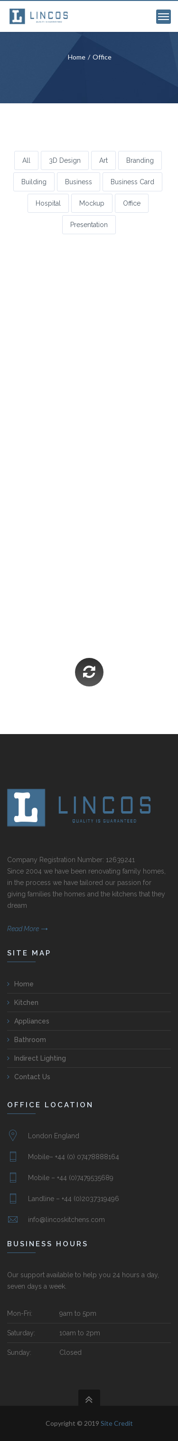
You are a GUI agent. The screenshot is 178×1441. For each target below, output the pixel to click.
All (26, 160)
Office (102, 57)
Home (76, 57)
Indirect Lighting (40, 1058)
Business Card (132, 182)
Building (34, 182)
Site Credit (117, 1423)
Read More (23, 929)
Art (103, 160)
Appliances (31, 1021)
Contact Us (32, 1077)
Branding (140, 160)
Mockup (91, 203)
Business (78, 182)
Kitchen (26, 1002)
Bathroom (30, 1039)
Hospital (48, 203)
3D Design (65, 160)
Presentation (89, 225)
